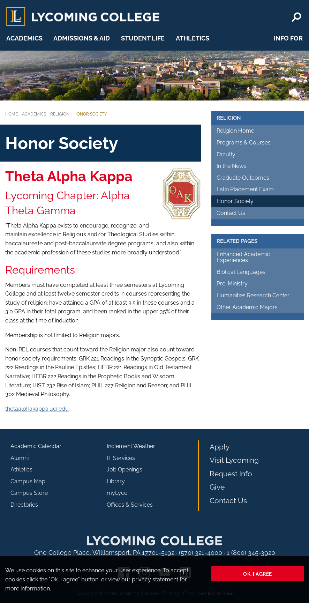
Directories (24, 504)
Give (217, 487)
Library (116, 481)
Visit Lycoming (234, 460)
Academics (24, 38)
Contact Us (231, 213)
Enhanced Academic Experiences (243, 257)
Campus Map (27, 481)
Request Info (231, 473)
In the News (232, 166)
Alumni (19, 458)
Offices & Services (130, 504)
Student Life (143, 38)
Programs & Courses (244, 142)
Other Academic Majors (247, 307)
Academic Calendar (35, 446)
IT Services (121, 458)
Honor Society (235, 201)
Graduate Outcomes (243, 177)
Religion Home (235, 130)
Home (11, 114)
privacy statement (155, 579)
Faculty (226, 154)
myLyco (117, 493)
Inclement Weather (131, 446)
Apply (219, 446)
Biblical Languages (241, 272)
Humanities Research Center (253, 295)
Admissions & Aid (81, 38)
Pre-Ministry (232, 283)
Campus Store (29, 493)
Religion (59, 114)
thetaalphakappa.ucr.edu (37, 408)
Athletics (192, 38)
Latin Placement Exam (245, 189)
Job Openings (124, 469)
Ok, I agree (257, 574)
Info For (288, 38)
